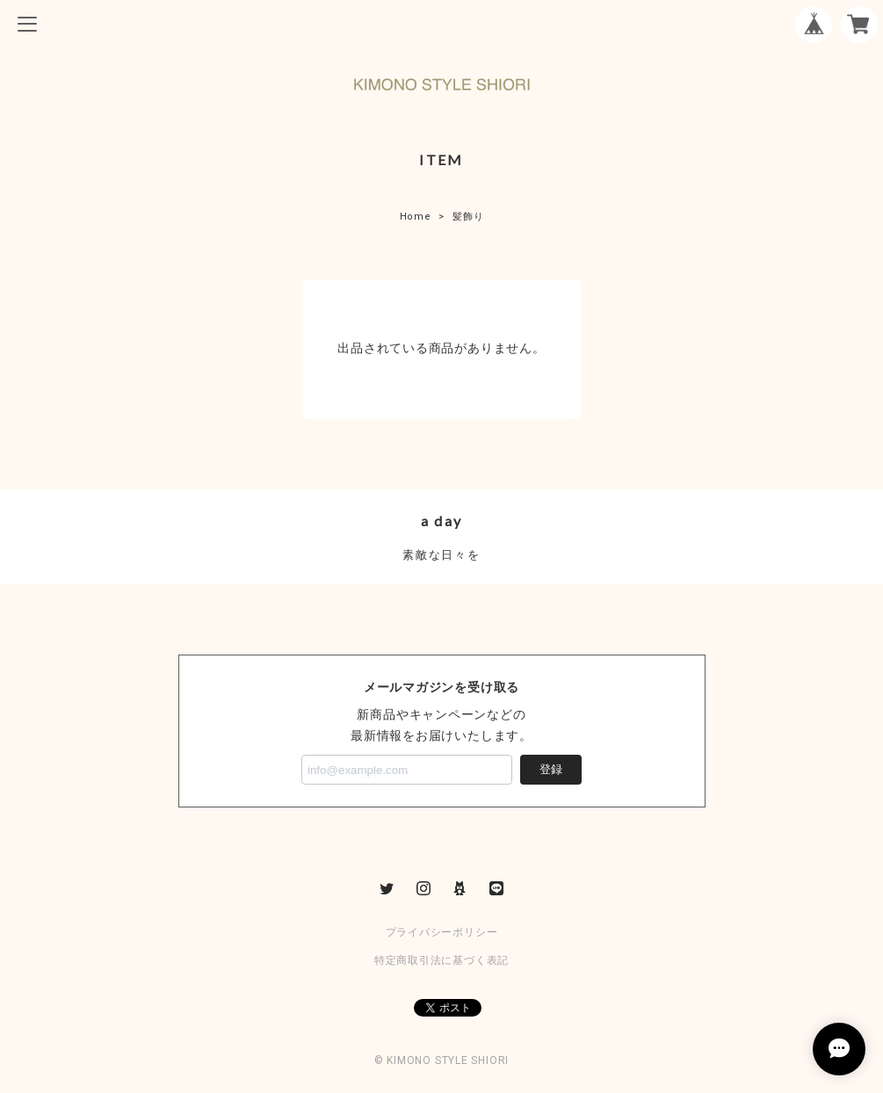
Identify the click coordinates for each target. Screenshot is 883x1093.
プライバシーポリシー (442, 932)
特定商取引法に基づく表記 (441, 960)
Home (415, 216)
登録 (550, 769)
